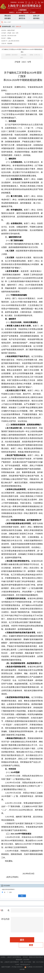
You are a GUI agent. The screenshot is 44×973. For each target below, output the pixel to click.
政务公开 (36, 16)
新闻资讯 (22, 16)
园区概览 (36, 18)
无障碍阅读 (13, 2)
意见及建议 (7, 885)
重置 (31, 945)
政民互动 (22, 18)
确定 (22, 896)
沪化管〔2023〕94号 (12, 33)
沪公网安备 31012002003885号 (34, 967)
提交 (22, 940)
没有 (10, 892)
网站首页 (8, 16)
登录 (42, 2)
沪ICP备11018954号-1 (17, 967)
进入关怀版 (21, 2)
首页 (13, 26)
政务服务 (8, 18)
